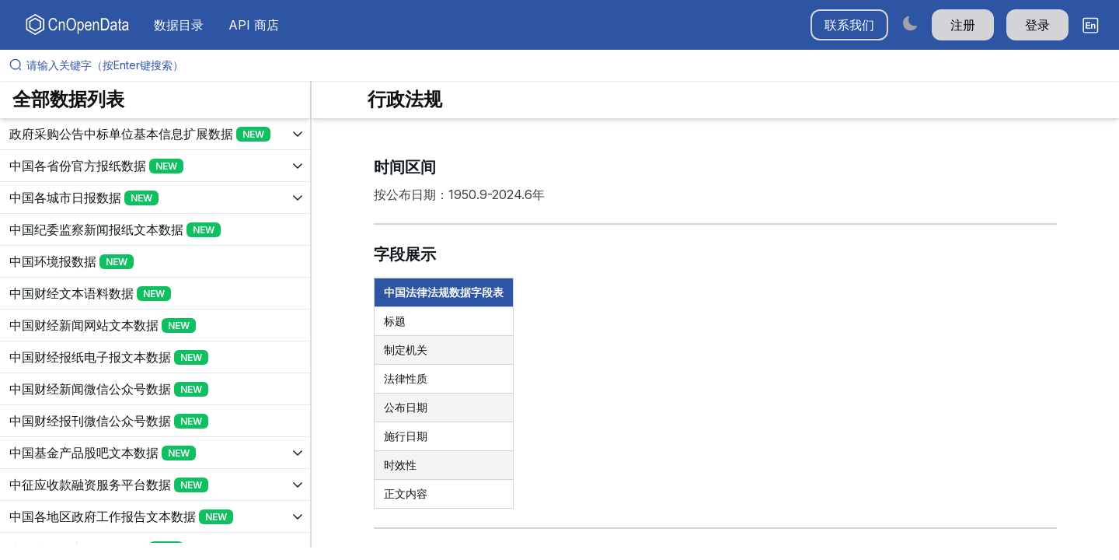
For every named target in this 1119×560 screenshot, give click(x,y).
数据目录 (179, 25)
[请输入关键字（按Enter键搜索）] (566, 65)
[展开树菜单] (155, 133)
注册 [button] (962, 25)
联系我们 (849, 25)
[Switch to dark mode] (910, 23)
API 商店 (253, 25)
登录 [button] (1037, 25)
